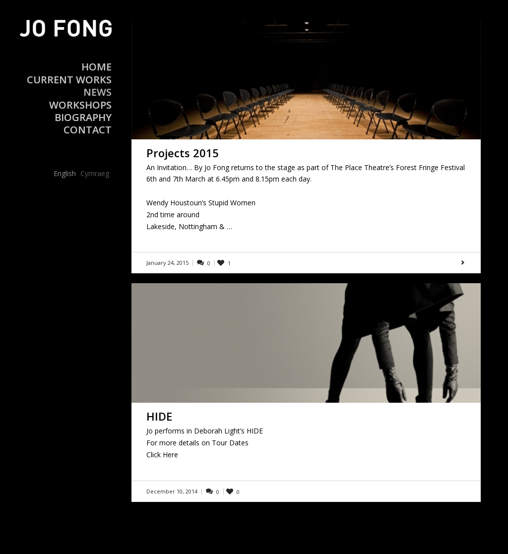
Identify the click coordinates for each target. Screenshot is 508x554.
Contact (88, 129)
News (97, 92)
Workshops (80, 105)
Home (96, 66)
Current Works (69, 79)
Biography (83, 117)
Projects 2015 (182, 152)
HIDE (159, 416)
